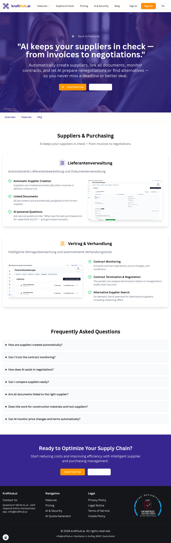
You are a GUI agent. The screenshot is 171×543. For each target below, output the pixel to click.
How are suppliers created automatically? (35, 345)
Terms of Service (99, 511)
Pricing (84, 6)
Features (43, 6)
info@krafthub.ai (17, 511)
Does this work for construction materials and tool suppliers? (48, 406)
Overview (10, 117)
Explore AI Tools (65, 6)
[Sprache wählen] (164, 6)
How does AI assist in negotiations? (31, 369)
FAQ (39, 117)
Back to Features (89, 36)
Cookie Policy (96, 516)
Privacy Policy (97, 500)
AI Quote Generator (58, 516)
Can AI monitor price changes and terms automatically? (44, 419)
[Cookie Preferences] (6, 537)
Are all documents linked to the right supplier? (38, 394)
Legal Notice (96, 505)
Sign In (133, 6)
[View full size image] (158, 184)
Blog (117, 6)
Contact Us (10, 500)
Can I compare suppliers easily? (28, 382)
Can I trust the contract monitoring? (31, 357)
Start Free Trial (73, 87)
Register (148, 6)
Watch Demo (100, 87)
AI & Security (101, 6)
